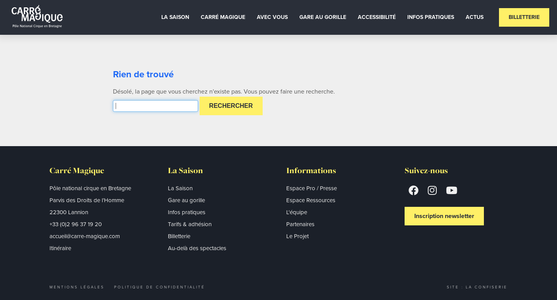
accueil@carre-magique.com (85, 236)
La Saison (175, 17)
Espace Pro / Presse (311, 188)
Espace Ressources (310, 200)
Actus (475, 17)
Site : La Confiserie (477, 287)
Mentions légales (77, 287)
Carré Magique (223, 17)
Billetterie (524, 17)
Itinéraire (60, 248)
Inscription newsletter (444, 215)
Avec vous (272, 17)
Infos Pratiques (430, 17)
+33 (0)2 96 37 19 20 (76, 224)
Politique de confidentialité (159, 287)
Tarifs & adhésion (190, 224)
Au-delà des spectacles (197, 248)
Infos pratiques (186, 212)
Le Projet (297, 236)
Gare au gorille (322, 17)
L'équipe (296, 212)
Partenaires (300, 224)
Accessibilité (377, 17)
